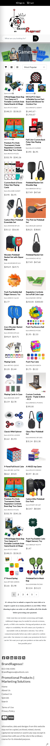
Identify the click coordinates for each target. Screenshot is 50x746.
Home (4, 686)
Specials (5, 697)
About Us (6, 690)
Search (5, 701)
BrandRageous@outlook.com (15, 672)
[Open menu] (44, 38)
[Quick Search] (17, 38)
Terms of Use (8, 707)
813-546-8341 (8, 668)
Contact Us (7, 694)
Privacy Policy (8, 711)
